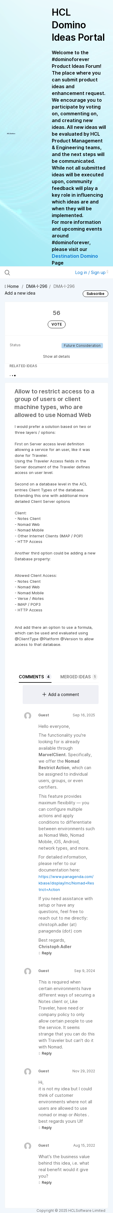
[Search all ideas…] (35, 272)
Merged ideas (78, 677)
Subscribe (95, 293)
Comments (35, 677)
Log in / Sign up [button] (91, 272)
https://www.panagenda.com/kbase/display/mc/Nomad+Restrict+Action (66, 883)
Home (12, 286)
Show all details (56, 356)
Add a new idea (20, 293)
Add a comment (60, 694)
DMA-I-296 (36, 286)
